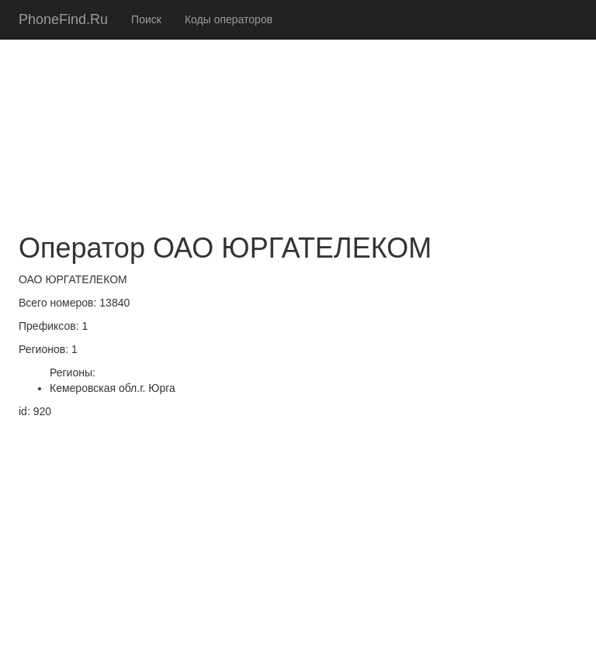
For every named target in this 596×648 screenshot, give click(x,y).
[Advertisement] (298, 108)
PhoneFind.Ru (63, 19)
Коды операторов (228, 19)
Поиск (146, 19)
